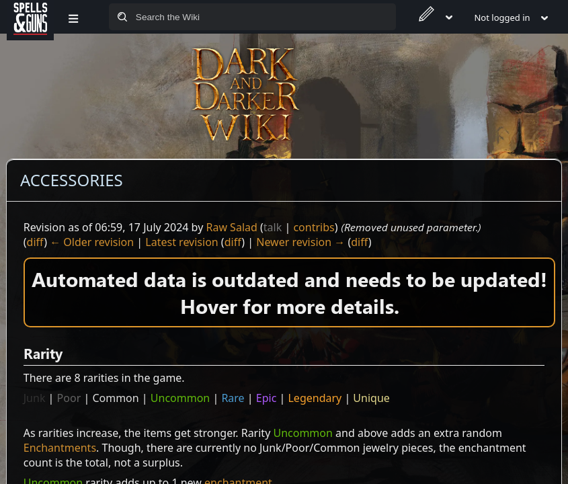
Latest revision (181, 242)
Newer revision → (300, 242)
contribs (313, 227)
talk (272, 227)
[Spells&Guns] (30, 17)
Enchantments (60, 447)
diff (35, 242)
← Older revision (92, 242)
